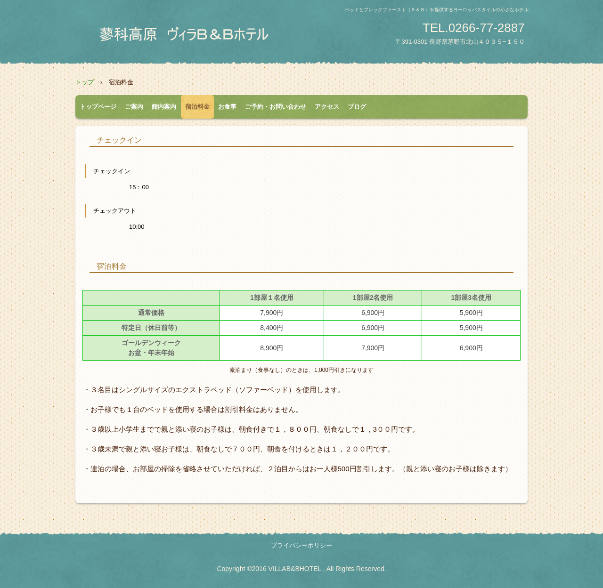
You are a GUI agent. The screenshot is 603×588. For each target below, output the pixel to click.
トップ (84, 82)
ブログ (357, 106)
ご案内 (134, 106)
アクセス (327, 106)
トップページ (98, 106)
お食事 (227, 106)
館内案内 (164, 106)
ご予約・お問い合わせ (275, 106)
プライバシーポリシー (301, 545)
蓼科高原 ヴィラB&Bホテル (186, 34)
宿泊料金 (197, 106)
